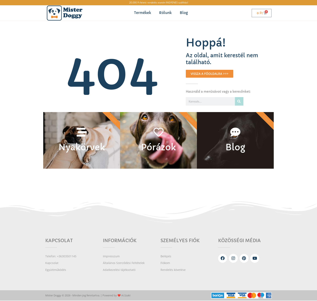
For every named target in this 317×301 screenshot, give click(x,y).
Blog (184, 13)
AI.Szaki (125, 296)
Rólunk (165, 13)
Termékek (142, 13)
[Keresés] (239, 101)
